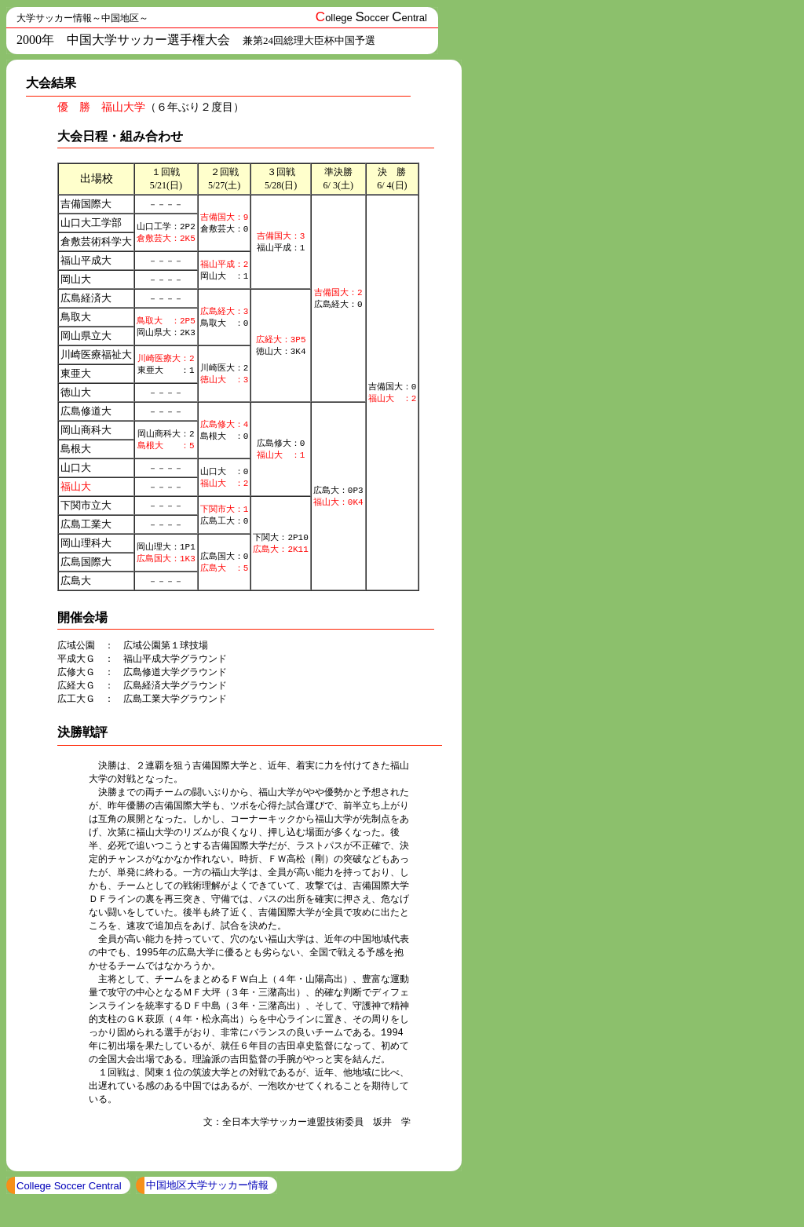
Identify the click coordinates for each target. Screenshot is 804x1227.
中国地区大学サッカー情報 (207, 1212)
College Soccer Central (69, 1212)
